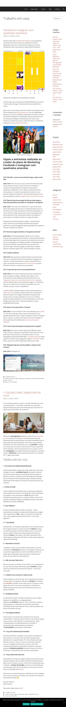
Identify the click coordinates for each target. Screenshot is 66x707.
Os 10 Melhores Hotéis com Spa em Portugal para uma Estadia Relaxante (57, 60)
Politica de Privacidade (36, 704)
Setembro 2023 (58, 145)
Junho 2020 (56, 172)
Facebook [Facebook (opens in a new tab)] (19, 41)
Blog (50, 9)
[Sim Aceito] (64, 702)
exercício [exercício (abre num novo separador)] (21, 669)
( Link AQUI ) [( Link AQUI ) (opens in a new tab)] (36, 339)
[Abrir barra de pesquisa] (63, 9)
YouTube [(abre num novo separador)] (8, 583)
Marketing (35, 378)
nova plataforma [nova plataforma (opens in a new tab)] (22, 112)
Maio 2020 (56, 174)
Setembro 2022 (58, 147)
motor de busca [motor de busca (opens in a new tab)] (30, 263)
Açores (55, 195)
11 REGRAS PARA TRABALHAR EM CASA (22, 394)
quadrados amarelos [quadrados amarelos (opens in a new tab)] (20, 123)
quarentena (21, 694)
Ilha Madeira (57, 209)
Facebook (12, 378)
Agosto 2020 (57, 167)
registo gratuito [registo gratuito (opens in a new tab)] (8, 293)
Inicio (25, 9)
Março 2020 (57, 179)
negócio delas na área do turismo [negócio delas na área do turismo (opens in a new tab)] (32, 196)
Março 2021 (57, 159)
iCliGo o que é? (57, 122)
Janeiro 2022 (57, 152)
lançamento (28, 378)
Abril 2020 (56, 177)
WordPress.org (57, 246)
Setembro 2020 (58, 164)
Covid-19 (7, 694)
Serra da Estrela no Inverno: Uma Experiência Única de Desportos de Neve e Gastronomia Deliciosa (57, 77)
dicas (12, 694)
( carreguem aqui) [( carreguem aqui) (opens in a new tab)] (32, 337)
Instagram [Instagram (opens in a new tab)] (27, 41)
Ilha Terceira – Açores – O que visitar (57, 99)
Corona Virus (57, 200)
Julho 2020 (56, 169)
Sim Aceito (26, 704)
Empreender (34, 9)
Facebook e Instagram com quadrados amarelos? (18, 31)
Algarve (55, 197)
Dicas (54, 207)
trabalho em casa (33, 694)
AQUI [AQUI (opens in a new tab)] (21, 688)
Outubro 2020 (57, 162)
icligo (16, 378)
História (43, 9)
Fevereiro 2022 (57, 150)
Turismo (9, 380)
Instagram (21, 378)
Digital (7, 378)
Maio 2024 (56, 142)
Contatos (57, 9)
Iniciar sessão (57, 235)
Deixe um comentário (11, 382)
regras (26, 694)
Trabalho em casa (10, 376)
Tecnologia (56, 212)
